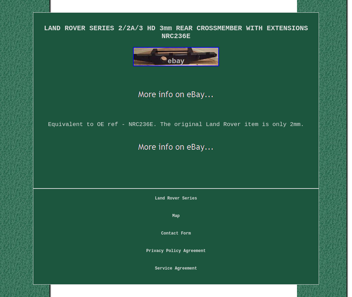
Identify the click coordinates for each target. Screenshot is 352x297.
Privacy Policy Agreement (176, 251)
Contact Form (176, 233)
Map (176, 216)
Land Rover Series (176, 198)
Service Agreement (176, 268)
